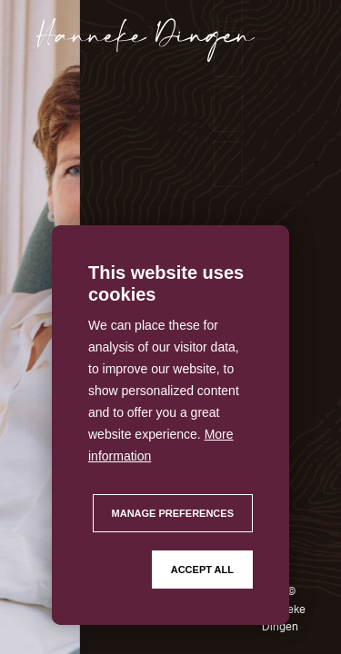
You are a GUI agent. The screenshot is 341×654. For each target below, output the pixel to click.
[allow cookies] (202, 569)
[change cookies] (173, 513)
